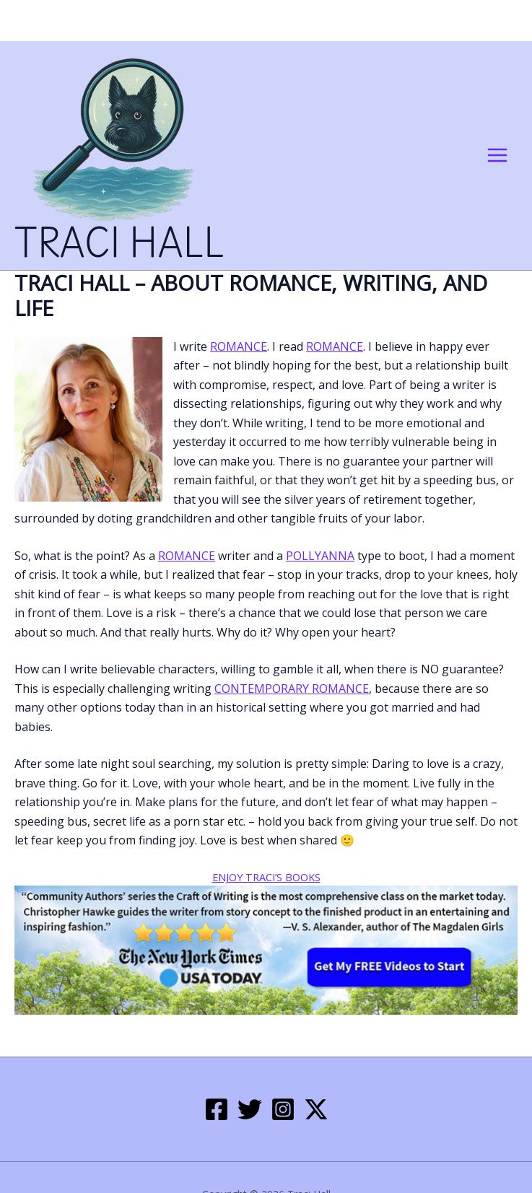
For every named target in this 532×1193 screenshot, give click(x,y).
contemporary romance (291, 688)
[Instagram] (283, 1109)
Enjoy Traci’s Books (266, 877)
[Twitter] (249, 1109)
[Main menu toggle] (497, 155)
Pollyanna (320, 556)
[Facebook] (216, 1109)
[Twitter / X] (316, 1109)
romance (238, 346)
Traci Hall (119, 245)
